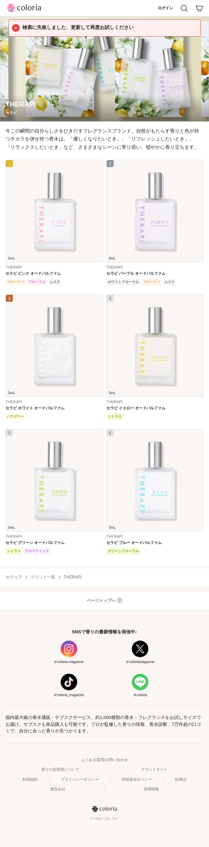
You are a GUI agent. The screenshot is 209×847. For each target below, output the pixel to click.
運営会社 (57, 789)
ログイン (165, 8)
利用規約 (30, 779)
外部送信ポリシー (137, 779)
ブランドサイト (154, 769)
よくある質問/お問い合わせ (104, 760)
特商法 (181, 779)
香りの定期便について (60, 769)
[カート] (199, 8)
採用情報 (151, 789)
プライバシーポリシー (80, 779)
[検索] (184, 8)
